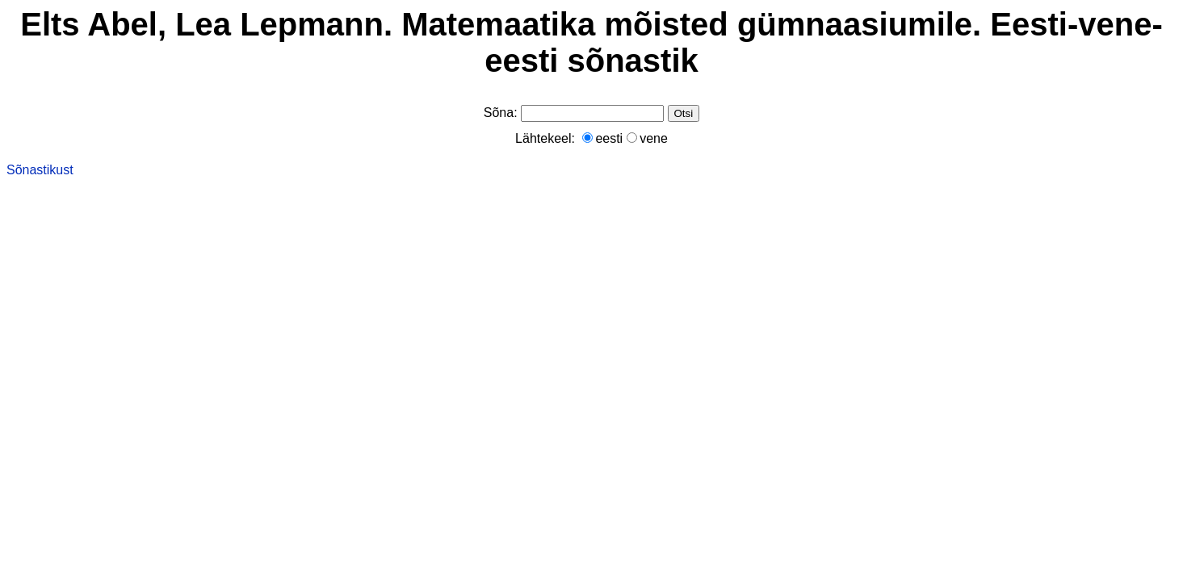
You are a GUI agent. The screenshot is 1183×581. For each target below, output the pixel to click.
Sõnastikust (39, 170)
